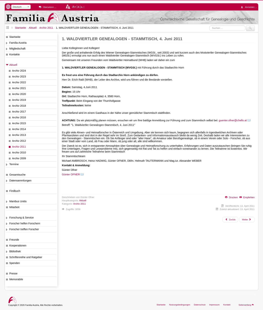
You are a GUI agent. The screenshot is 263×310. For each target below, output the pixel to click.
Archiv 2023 (19, 76)
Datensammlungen (20, 180)
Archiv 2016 (19, 117)
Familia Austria (17, 42)
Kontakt (226, 305)
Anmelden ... (250, 7)
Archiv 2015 (19, 123)
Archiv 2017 (19, 111)
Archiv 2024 (19, 70)
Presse (13, 273)
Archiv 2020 (19, 94)
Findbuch (14, 190)
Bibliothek (15, 251)
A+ (74, 6)
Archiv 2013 (19, 135)
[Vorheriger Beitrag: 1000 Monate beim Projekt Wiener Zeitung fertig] (230, 219)
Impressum (214, 305)
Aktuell (13, 64)
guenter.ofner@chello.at (233, 120)
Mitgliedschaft (17, 48)
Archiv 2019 (19, 99)
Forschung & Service (21, 217)
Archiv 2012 (19, 140)
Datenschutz (199, 305)
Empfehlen (247, 197)
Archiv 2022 (19, 82)
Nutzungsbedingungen (179, 305)
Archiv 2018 (19, 105)
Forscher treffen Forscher (24, 229)
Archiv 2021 (19, 88)
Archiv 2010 (19, 152)
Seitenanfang (246, 304)
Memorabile (16, 279)
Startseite (14, 36)
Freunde (14, 239)
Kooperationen (17, 245)
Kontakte (14, 54)
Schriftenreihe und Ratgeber (25, 257)
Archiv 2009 (19, 158)
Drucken (231, 197)
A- (82, 7)
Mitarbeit (14, 207)
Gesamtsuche (17, 174)
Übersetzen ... (49, 7)
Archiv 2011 (19, 146)
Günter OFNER (71, 174)
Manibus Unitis (17, 201)
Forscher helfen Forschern (24, 223)
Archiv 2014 (19, 129)
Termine (14, 164)
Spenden (14, 263)
